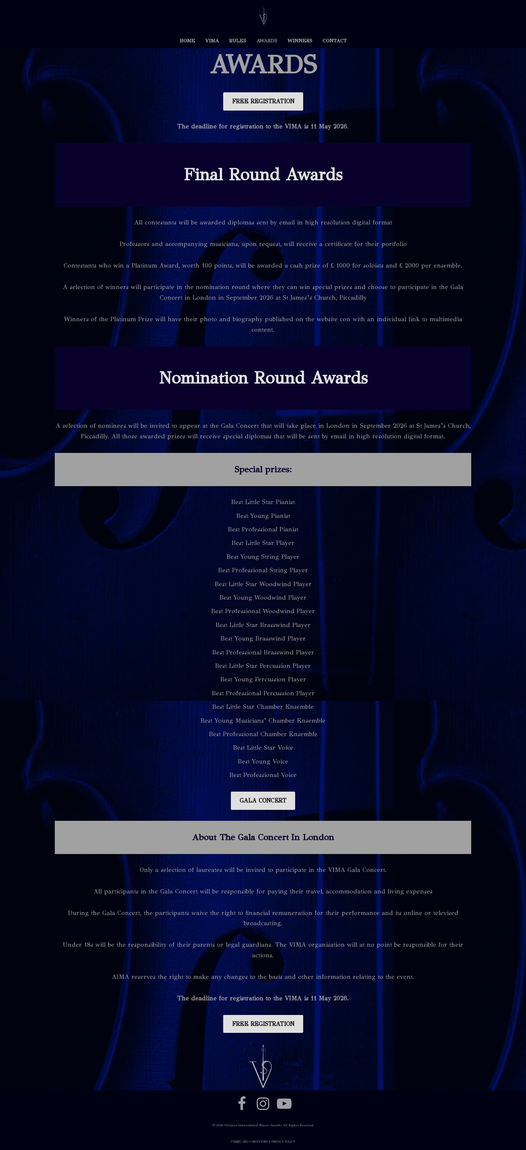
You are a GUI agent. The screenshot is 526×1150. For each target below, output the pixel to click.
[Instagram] (263, 1104)
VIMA (212, 41)
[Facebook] (242, 1104)
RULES (237, 41)
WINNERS (299, 41)
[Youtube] (284, 1104)
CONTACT (335, 41)
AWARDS (266, 41)
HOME (187, 41)
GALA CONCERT (263, 800)
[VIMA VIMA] (263, 17)
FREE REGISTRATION (263, 101)
